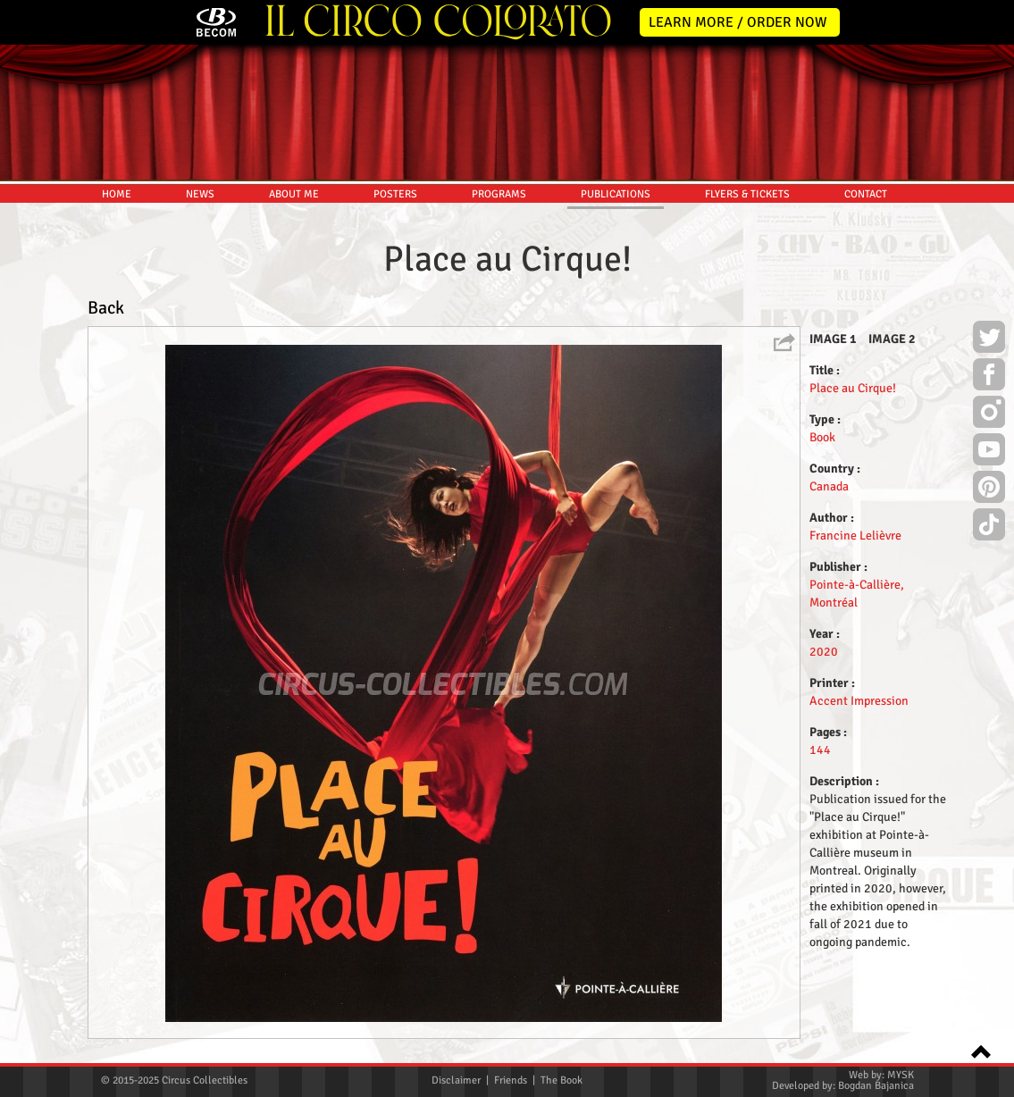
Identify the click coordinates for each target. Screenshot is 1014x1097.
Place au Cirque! (852, 388)
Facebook (989, 377)
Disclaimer (456, 1080)
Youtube (989, 452)
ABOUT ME (294, 194)
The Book (561, 1080)
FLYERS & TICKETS (747, 194)
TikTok (989, 527)
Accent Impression (859, 700)
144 (820, 750)
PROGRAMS (499, 194)
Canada (829, 486)
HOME (116, 194)
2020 (823, 651)
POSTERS (395, 194)
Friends (510, 1080)
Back (106, 308)
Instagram (989, 414)
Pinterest (989, 489)
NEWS (200, 194)
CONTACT (865, 194)
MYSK (900, 1075)
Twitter (989, 339)
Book (822, 437)
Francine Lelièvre (855, 535)
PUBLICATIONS (615, 194)
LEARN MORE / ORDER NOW (738, 22)
